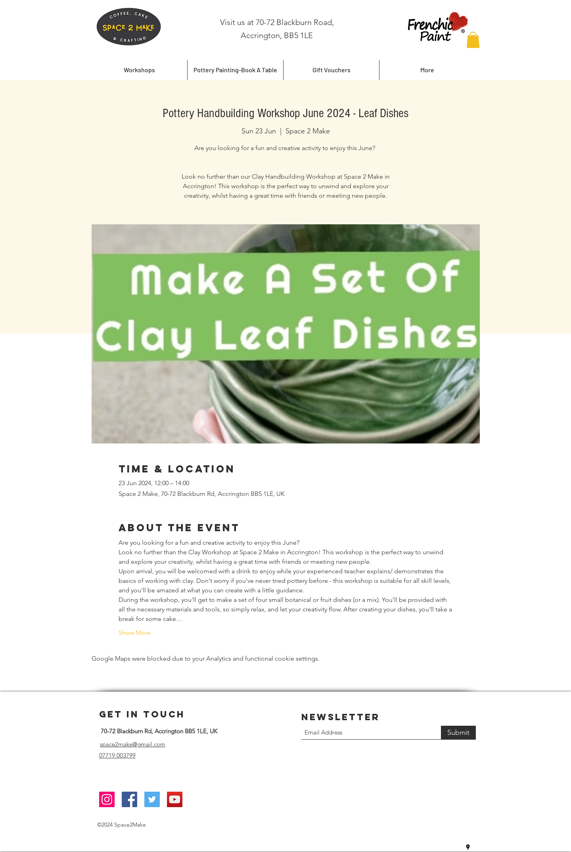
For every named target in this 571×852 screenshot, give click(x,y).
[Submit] (458, 733)
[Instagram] (107, 799)
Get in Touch (142, 714)
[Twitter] (152, 799)
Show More (135, 632)
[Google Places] (468, 847)
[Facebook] (129, 799)
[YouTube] (174, 799)
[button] (473, 40)
